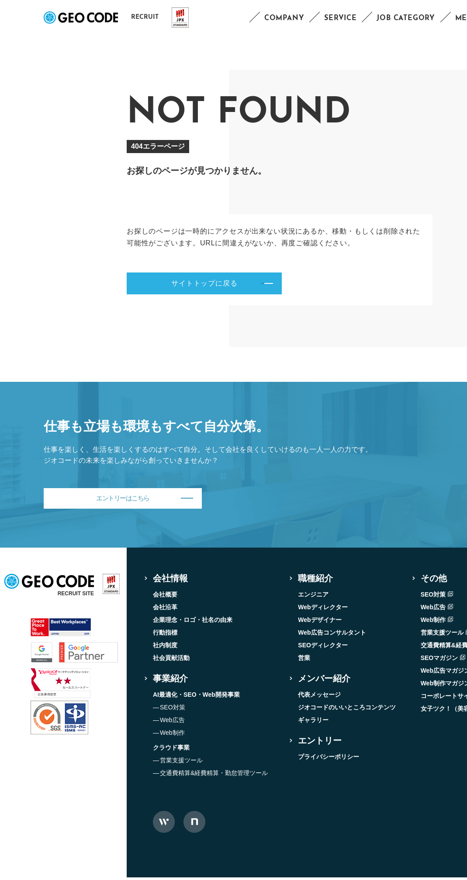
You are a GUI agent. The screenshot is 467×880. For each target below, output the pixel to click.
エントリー (320, 743)
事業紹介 (170, 681)
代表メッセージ (319, 697)
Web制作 (172, 735)
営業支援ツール (181, 763)
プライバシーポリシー (328, 759)
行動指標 (165, 635)
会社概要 (165, 597)
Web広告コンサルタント (332, 635)
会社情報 (170, 581)
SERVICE (340, 18)
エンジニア (313, 597)
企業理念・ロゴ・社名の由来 (192, 622)
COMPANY (284, 18)
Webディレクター (322, 610)
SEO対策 (172, 710)
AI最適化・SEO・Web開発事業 (196, 697)
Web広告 (172, 722)
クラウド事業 (171, 750)
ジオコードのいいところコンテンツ (347, 710)
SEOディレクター (323, 648)
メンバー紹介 (324, 681)
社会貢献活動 (171, 660)
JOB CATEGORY (406, 18)
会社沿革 (165, 610)
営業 (304, 660)
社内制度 (165, 648)
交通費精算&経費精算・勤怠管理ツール (214, 775)
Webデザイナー (319, 622)
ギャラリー (313, 722)
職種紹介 (315, 581)
